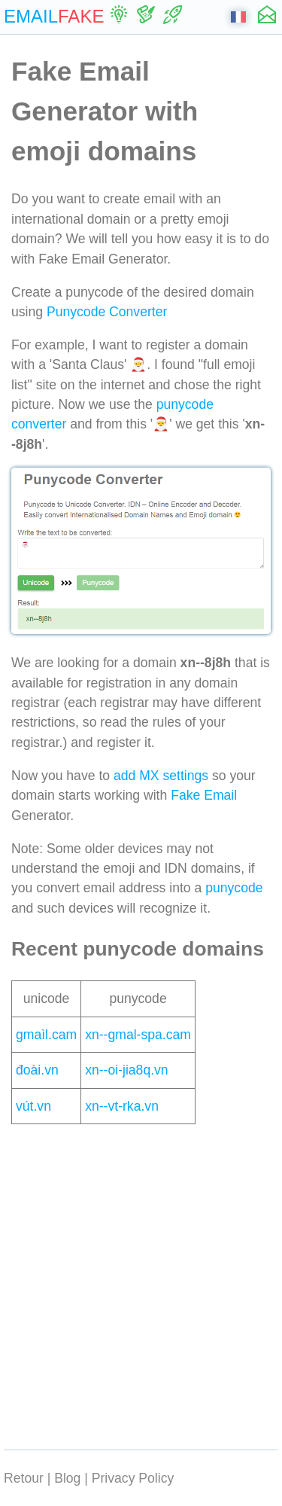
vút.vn (33, 1106)
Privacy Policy (133, 1478)
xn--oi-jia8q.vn (126, 1070)
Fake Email (204, 795)
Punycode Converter (107, 311)
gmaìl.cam (46, 1034)
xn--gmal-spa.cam (138, 1034)
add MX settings (161, 775)
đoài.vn (37, 1070)
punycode (233, 887)
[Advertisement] (141, 1283)
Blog (67, 1478)
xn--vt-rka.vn (122, 1106)
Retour (24, 1478)
